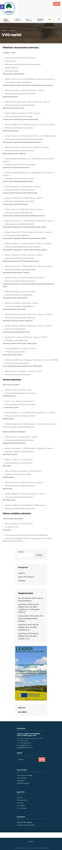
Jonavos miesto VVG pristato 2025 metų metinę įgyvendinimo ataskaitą (30, 617)
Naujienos (22, 710)
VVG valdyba (21, 804)
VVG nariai (20, 801)
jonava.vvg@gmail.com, (24, 744)
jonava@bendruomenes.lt (25, 746)
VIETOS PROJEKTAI (18, 18)
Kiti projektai (21, 779)
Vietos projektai (22, 776)
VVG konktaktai (22, 807)
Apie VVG (21, 706)
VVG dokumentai (22, 799)
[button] (2, 6)
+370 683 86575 (25, 741)
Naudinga (21, 579)
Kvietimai (21, 571)
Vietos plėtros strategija (24, 774)
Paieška (21, 550)
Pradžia (4, 29)
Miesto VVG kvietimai (26, 575)
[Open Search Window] (59, 17)
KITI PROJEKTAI (29, 18)
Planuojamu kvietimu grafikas (26, 823)
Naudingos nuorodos (40, 18)
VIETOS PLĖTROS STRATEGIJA (7, 18)
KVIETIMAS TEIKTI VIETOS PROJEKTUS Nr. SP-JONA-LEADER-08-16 (28, 625)
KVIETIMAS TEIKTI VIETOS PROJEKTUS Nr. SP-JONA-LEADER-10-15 (28, 634)
